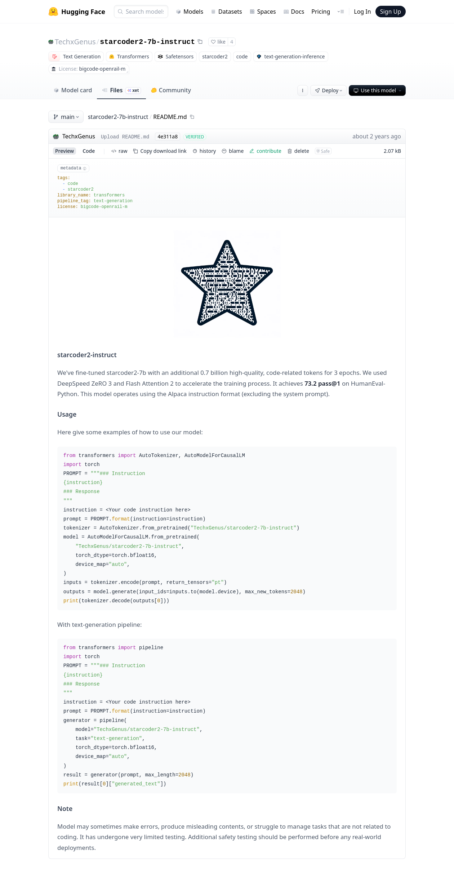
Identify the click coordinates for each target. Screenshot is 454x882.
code (89, 150)
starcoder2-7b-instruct (147, 42)
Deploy (329, 90)
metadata (73, 168)
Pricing (320, 11)
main (66, 117)
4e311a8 (167, 136)
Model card (72, 90)
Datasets (226, 11)
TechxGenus (75, 41)
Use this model (377, 90)
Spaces (262, 11)
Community (171, 90)
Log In (362, 11)
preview (64, 150)
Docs (293, 11)
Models (189, 11)
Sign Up (390, 11)
